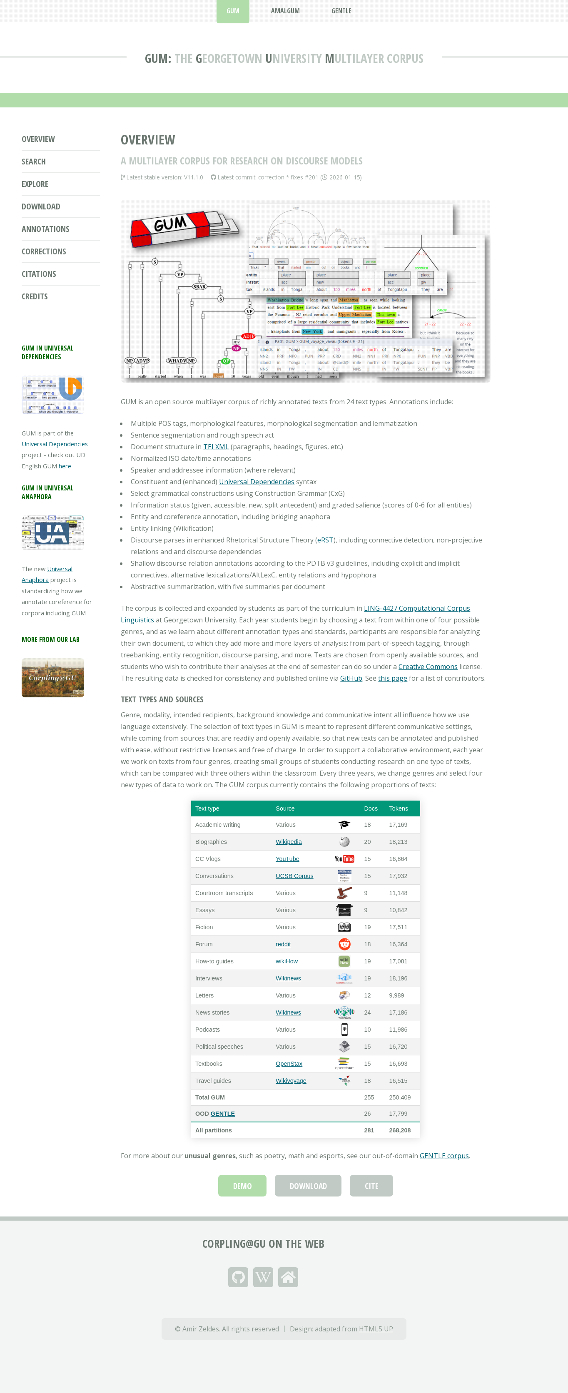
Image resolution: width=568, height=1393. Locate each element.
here (65, 466)
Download (41, 206)
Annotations (46, 228)
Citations (39, 273)
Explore (35, 183)
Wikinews (288, 978)
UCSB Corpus (294, 876)
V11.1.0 (193, 177)
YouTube (287, 859)
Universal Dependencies (55, 444)
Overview (38, 138)
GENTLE (223, 1113)
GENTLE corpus (444, 1155)
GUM (156, 58)
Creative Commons (428, 666)
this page (392, 678)
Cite (372, 1186)
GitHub (351, 678)
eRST (325, 540)
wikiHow (287, 961)
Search (34, 161)
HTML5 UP (376, 1328)
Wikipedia (288, 841)
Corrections (44, 251)
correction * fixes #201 (288, 177)
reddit (283, 944)
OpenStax (289, 1063)
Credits (35, 296)
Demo (242, 1186)
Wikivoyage (291, 1080)
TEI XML (216, 446)
